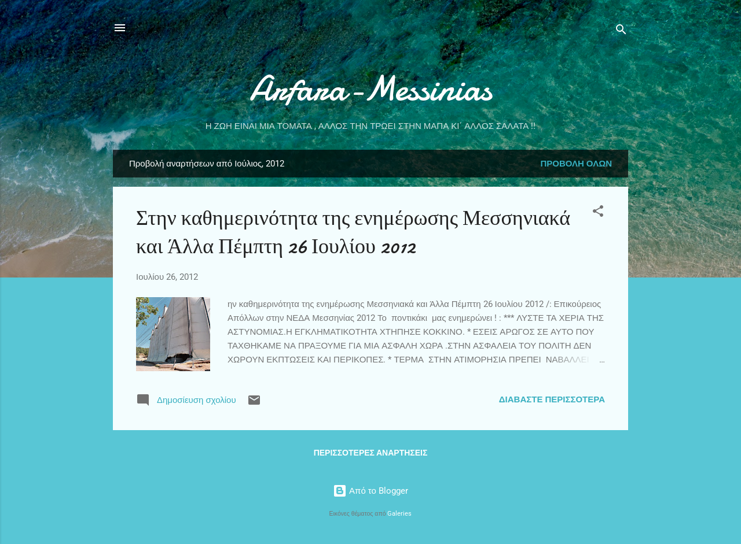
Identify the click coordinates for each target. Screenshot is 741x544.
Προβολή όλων (576, 163)
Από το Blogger (370, 491)
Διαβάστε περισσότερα (552, 399)
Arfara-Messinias (371, 88)
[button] (598, 213)
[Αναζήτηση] (621, 31)
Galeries (399, 513)
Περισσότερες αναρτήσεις (371, 452)
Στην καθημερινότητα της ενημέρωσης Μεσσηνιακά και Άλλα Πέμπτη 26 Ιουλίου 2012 (353, 232)
